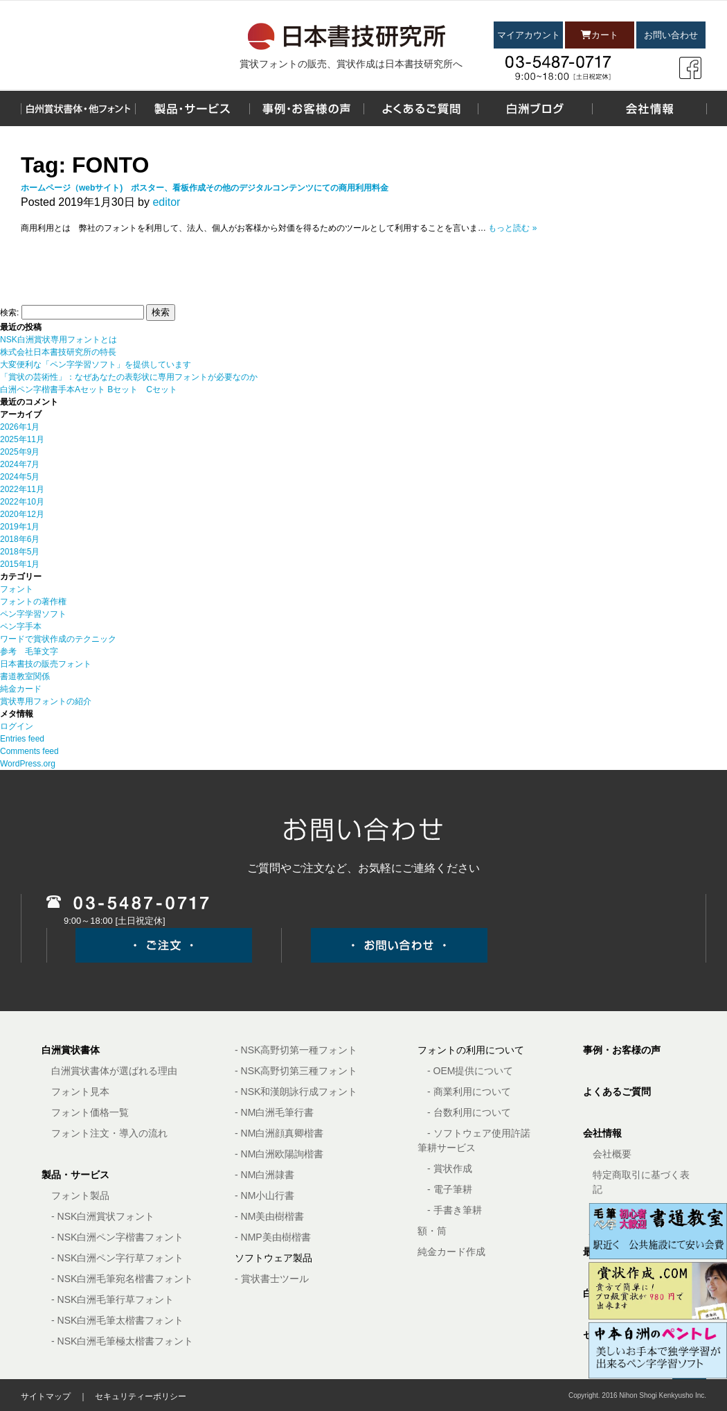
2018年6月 (19, 539)
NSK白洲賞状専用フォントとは (58, 339)
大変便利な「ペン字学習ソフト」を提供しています (95, 364)
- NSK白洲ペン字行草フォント (117, 1257)
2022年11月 (22, 489)
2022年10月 (22, 502)
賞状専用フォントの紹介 (45, 701)
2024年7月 (19, 464)
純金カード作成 (451, 1251)
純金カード (21, 689)
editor (166, 202)
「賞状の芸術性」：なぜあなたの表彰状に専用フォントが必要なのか (129, 377)
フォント (16, 589)
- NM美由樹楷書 (269, 1216)
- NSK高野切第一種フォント (296, 1049)
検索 (161, 312)
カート (599, 35)
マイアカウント (528, 35)
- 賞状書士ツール (272, 1278)
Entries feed (22, 739)
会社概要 (612, 1153)
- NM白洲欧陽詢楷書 (279, 1153)
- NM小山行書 (264, 1195)
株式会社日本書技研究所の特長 (58, 352)
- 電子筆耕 (449, 1189)
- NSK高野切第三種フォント (296, 1070)
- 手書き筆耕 (454, 1210)
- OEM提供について (470, 1070)
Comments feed (29, 751)
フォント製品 (80, 1195)
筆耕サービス (447, 1147)
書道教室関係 (25, 676)
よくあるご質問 (617, 1091)
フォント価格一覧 (90, 1112)
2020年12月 (22, 514)
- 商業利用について (469, 1091)
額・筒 (432, 1230)
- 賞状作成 (449, 1168)
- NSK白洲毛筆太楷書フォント (117, 1320)
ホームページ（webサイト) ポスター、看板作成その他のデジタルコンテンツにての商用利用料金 (204, 188)
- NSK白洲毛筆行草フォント (112, 1299)
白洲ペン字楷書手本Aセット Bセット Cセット (88, 389)
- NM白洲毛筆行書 (274, 1112)
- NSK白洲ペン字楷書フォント (117, 1237)
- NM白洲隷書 (264, 1174)
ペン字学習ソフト (33, 614)
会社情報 (602, 1133)
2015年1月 (19, 564)
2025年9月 (19, 452)
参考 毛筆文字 (29, 651)
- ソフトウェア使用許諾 (478, 1133)
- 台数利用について (469, 1112)
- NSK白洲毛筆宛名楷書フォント (122, 1278)
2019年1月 (19, 527)
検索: (9, 312)
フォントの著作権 (33, 601)
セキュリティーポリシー (140, 1396)
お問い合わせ (671, 35)
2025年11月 (22, 439)
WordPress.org (27, 764)
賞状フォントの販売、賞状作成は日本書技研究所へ (351, 63)
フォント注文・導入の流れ (109, 1133)
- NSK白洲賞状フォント (102, 1216)
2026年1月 (19, 427)
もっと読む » (512, 228)
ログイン (16, 726)
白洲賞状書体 (71, 1049)
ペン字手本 (21, 626)
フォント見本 (80, 1091)
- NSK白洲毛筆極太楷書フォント (122, 1341)
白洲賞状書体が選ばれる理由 (114, 1070)
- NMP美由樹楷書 (273, 1237)
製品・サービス (75, 1174)
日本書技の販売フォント (45, 664)
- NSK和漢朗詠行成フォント (296, 1091)
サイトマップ (46, 1396)
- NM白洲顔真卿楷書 (279, 1133)
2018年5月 (19, 551)
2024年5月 (19, 477)
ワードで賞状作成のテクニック (58, 639)
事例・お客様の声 (622, 1049)
